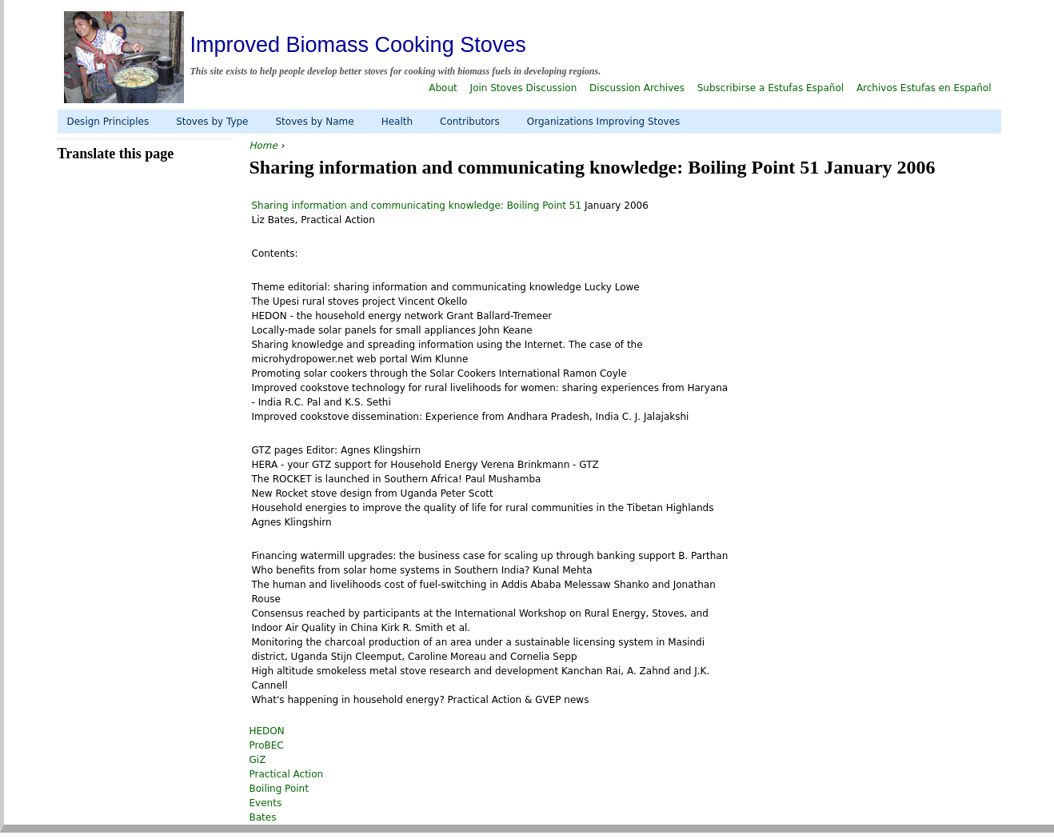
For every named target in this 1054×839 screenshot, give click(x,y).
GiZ (258, 759)
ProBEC (267, 745)
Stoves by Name (314, 121)
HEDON (267, 731)
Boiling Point (279, 788)
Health (397, 121)
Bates (263, 817)
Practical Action (287, 774)
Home (263, 145)
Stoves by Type (212, 121)
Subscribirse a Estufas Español (770, 88)
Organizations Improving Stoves (604, 121)
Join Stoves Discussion (523, 88)
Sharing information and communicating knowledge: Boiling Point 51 (418, 205)
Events (266, 803)
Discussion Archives (637, 88)
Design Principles (108, 121)
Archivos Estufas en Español (924, 88)
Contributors (470, 121)
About (443, 88)
